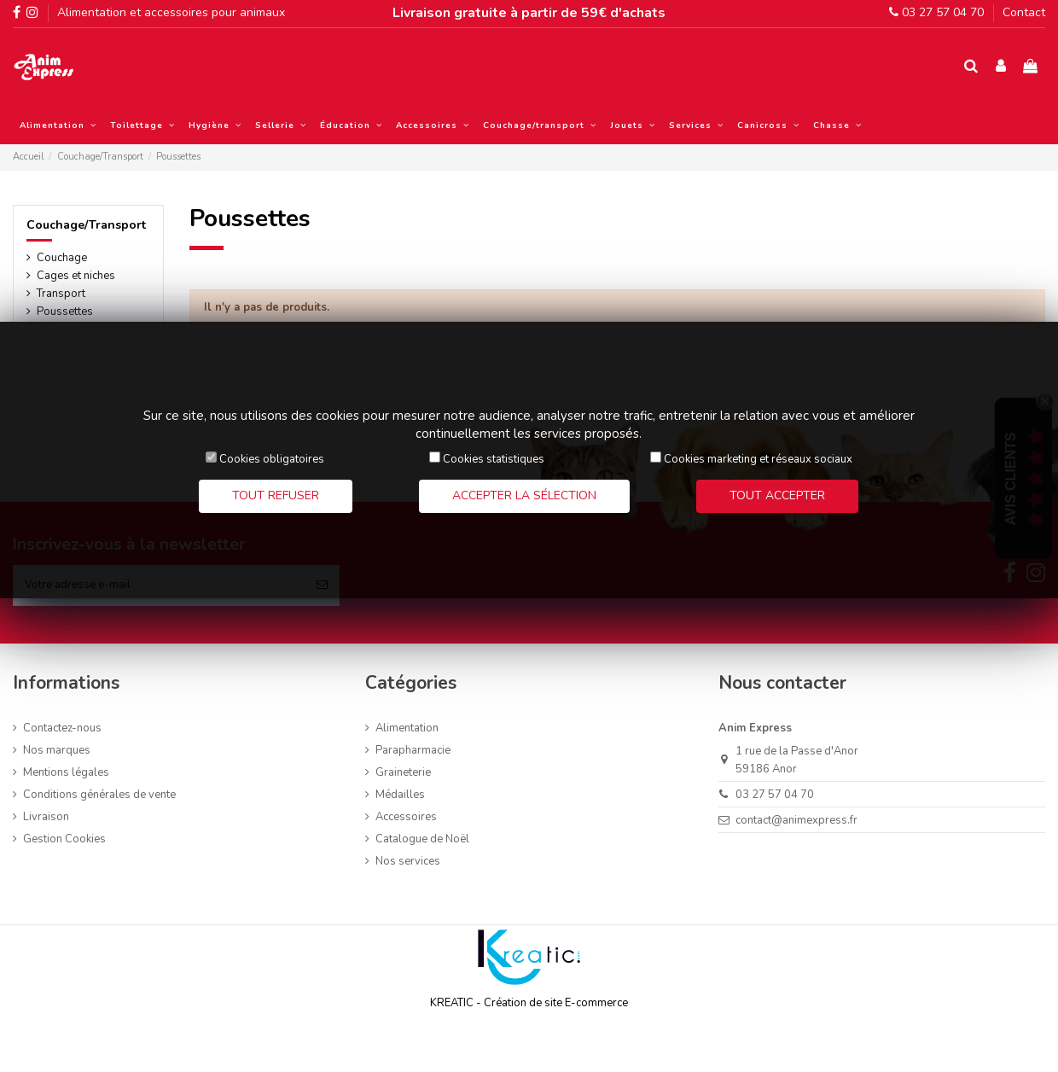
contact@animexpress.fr (796, 820)
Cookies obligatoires (271, 459)
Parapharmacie (413, 750)
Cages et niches (76, 275)
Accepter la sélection (524, 495)
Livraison (46, 816)
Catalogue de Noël (422, 839)
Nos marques (56, 750)
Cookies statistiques (493, 459)
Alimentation (407, 728)
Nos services (407, 861)
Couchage (62, 257)
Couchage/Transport (86, 225)
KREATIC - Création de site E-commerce (529, 1003)
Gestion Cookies (64, 839)
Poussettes (65, 311)
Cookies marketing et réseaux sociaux (758, 459)
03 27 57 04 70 (936, 12)
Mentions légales (66, 772)
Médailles (400, 794)
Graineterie (403, 772)
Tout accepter (777, 495)
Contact (1024, 12)
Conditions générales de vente (99, 794)
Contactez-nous (62, 728)
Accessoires (406, 816)
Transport (61, 293)
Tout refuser (275, 495)
